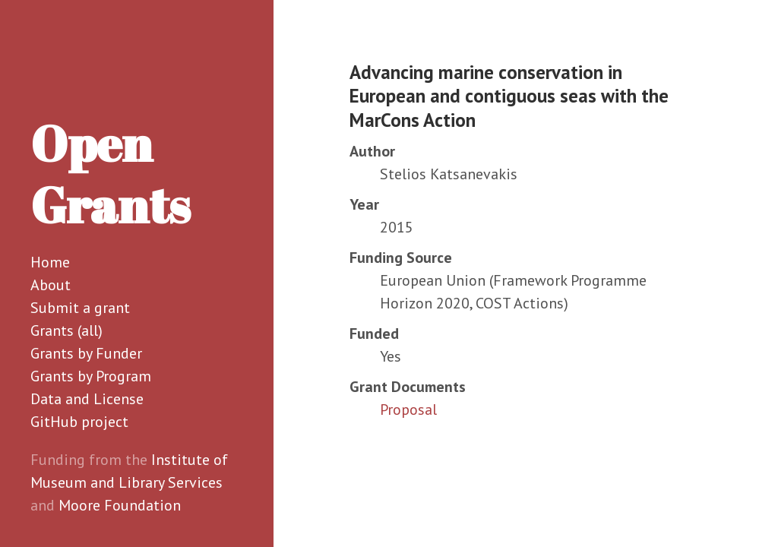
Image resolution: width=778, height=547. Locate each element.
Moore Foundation (120, 505)
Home (50, 262)
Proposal (408, 409)
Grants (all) (66, 330)
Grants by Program (90, 376)
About (50, 285)
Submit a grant (80, 308)
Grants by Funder (86, 353)
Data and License (87, 399)
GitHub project (79, 422)
